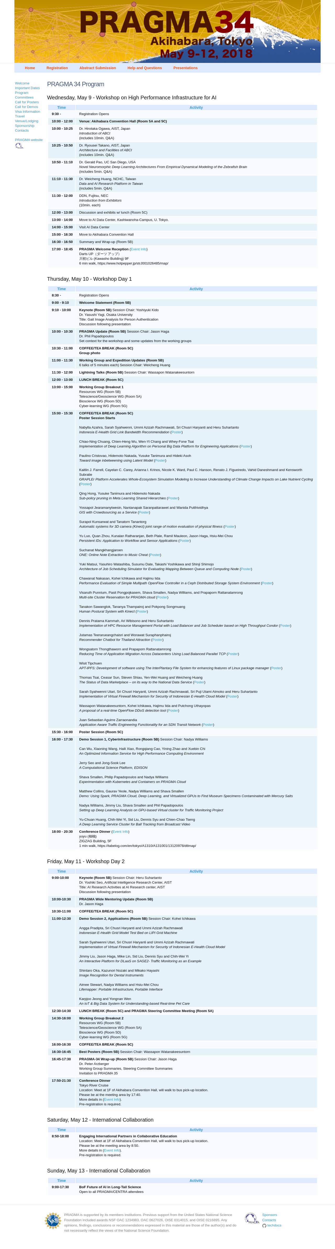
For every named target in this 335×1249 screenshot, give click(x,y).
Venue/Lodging (26, 121)
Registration (57, 68)
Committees (24, 97)
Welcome (22, 83)
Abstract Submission (97, 68)
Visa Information (27, 111)
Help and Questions (144, 68)
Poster (176, 432)
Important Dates (27, 88)
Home (30, 68)
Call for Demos (26, 107)
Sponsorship (24, 126)
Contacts (22, 130)
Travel (20, 116)
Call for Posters (27, 102)
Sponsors (269, 1215)
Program (21, 93)
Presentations (186, 68)
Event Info (139, 249)
